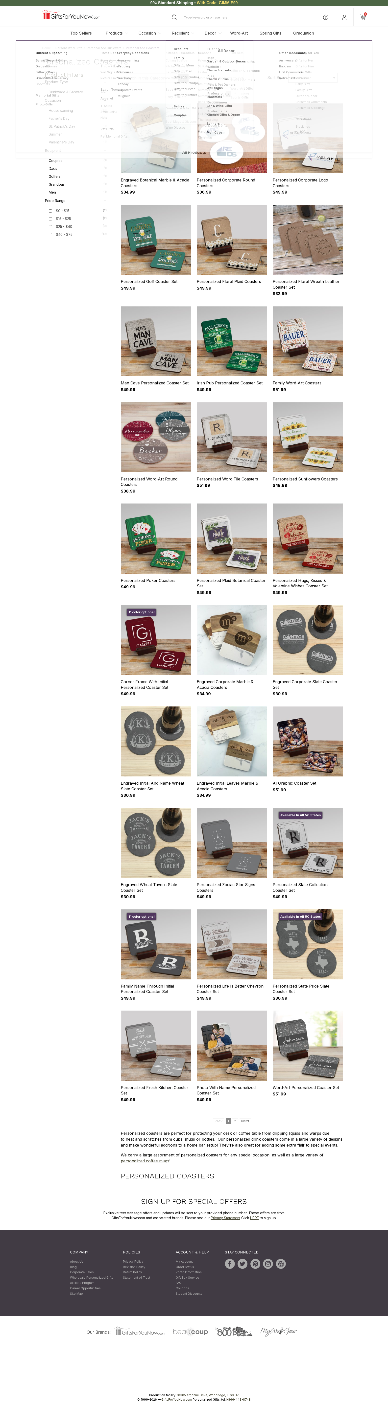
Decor (210, 33)
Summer (78, 134)
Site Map (76, 1293)
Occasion (147, 33)
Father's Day (78, 118)
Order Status (185, 1267)
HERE (254, 1218)
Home (46, 48)
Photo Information (189, 1272)
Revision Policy (134, 1267)
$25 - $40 (64, 227)
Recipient (180, 33)
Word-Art (239, 33)
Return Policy (132, 1272)
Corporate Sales (82, 1272)
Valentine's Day (78, 142)
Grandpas (78, 184)
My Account (184, 1261)
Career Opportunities (85, 1288)
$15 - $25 (63, 219)
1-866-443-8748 (238, 1400)
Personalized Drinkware (104, 48)
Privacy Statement (225, 1218)
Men (78, 192)
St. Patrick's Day (78, 126)
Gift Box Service (187, 1277)
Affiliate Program (82, 1283)
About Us (76, 1261)
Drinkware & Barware (78, 92)
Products (114, 33)
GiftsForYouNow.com (176, 1400)
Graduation (303, 33)
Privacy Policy (133, 1261)
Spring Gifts (270, 33)
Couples (78, 160)
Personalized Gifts (68, 48)
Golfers (78, 176)
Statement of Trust (136, 1277)
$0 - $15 (62, 211)
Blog (73, 1267)
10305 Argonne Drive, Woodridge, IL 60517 (208, 1395)
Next (245, 94)
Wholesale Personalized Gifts (91, 1277)
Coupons (182, 1288)
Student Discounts (189, 1293)
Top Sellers (81, 33)
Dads (78, 168)
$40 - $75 (64, 235)
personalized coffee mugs (145, 1160)
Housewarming (78, 110)
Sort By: (275, 77)
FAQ (179, 1283)
